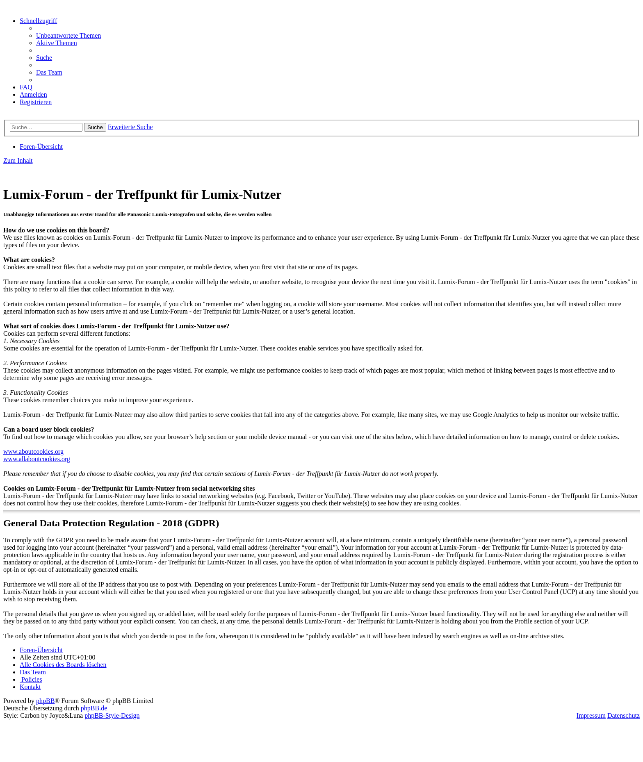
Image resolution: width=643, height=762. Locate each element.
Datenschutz (623, 715)
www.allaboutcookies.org (36, 458)
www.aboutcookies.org (33, 451)
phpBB (45, 700)
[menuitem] (68, 35)
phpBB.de (94, 708)
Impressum (591, 715)
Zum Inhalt (18, 160)
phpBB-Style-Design (111, 715)
